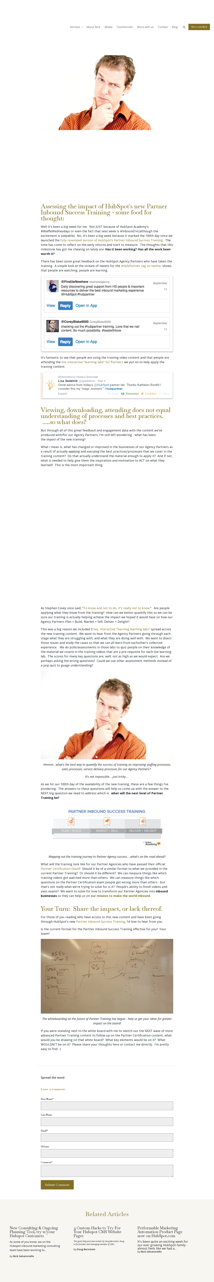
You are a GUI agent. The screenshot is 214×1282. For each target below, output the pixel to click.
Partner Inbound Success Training (100, 857)
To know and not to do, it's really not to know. (116, 543)
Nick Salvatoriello (53, 41)
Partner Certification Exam (60, 804)
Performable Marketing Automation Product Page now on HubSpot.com (159, 1167)
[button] (77, 9)
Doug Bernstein (86, 1184)
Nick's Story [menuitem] (102, 1259)
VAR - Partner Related (60, 47)
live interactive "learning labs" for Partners (92, 362)
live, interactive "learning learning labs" (121, 565)
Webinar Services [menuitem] (110, 1253)
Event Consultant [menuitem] (83, 1259)
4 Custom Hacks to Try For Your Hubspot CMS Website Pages (97, 1167)
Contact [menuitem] (115, 1259)
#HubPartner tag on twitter (141, 266)
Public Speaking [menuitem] (65, 1253)
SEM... (112, 1179)
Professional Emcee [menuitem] (88, 1253)
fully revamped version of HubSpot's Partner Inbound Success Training (111, 240)
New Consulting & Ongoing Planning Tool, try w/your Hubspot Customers (34, 1167)
